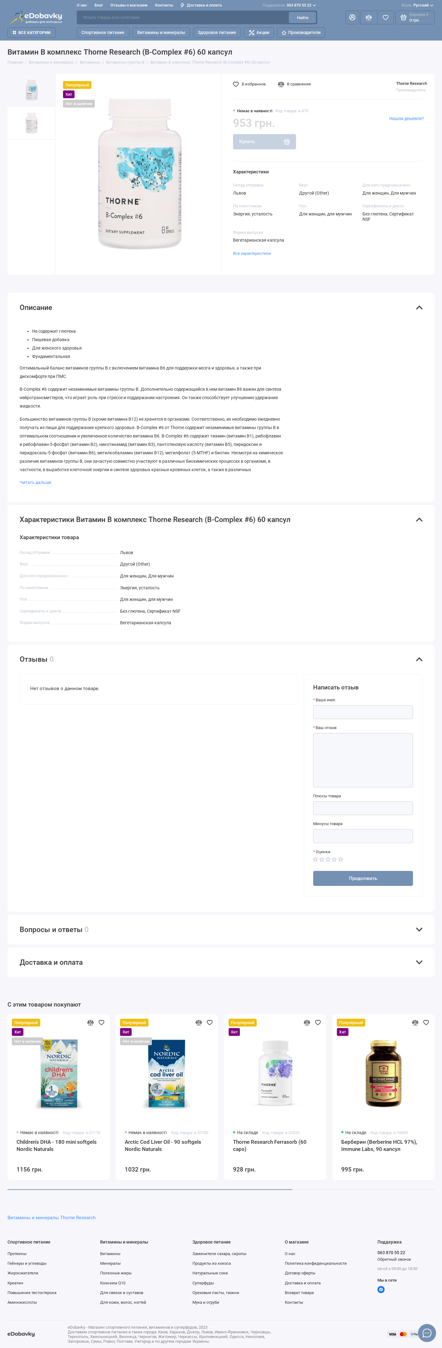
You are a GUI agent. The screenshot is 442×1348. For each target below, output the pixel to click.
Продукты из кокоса (211, 1263)
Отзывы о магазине (129, 5)
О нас (82, 5)
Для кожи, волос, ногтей (123, 1302)
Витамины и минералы (161, 32)
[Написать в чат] (427, 1333)
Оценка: (323, 851)
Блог (99, 5)
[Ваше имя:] (363, 712)
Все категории (32, 32)
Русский (417, 5)
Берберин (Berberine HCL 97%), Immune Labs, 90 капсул (379, 1145)
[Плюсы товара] (363, 808)
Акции (259, 33)
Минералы (110, 1263)
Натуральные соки (210, 1272)
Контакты (164, 5)
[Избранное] (385, 17)
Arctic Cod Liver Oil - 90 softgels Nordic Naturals (163, 1145)
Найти (302, 17)
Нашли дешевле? (406, 118)
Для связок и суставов (121, 1292)
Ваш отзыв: (326, 727)
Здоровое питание (217, 32)
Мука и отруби (205, 1302)
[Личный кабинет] (352, 17)
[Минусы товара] (363, 836)
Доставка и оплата (201, 5)
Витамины (110, 1253)
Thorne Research (411, 83)
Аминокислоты (22, 1302)
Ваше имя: (326, 699)
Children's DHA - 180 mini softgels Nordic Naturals (57, 1145)
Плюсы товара (327, 795)
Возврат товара (299, 1292)
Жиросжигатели (22, 1272)
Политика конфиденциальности (316, 1263)
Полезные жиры (116, 1272)
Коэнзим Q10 (112, 1282)
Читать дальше (35, 482)
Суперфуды (203, 1282)
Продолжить (363, 878)
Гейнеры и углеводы (26, 1263)
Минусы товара (327, 823)
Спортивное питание (102, 32)
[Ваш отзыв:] (363, 760)
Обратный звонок (394, 1259)
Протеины (17, 1253)
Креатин (15, 1282)
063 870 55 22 (289, 5)
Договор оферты (300, 1272)
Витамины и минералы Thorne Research (51, 1217)
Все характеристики (252, 253)
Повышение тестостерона (31, 1292)
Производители (301, 32)
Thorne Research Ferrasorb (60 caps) (270, 1145)
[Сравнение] (369, 17)
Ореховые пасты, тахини (215, 1292)
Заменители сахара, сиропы (219, 1253)
